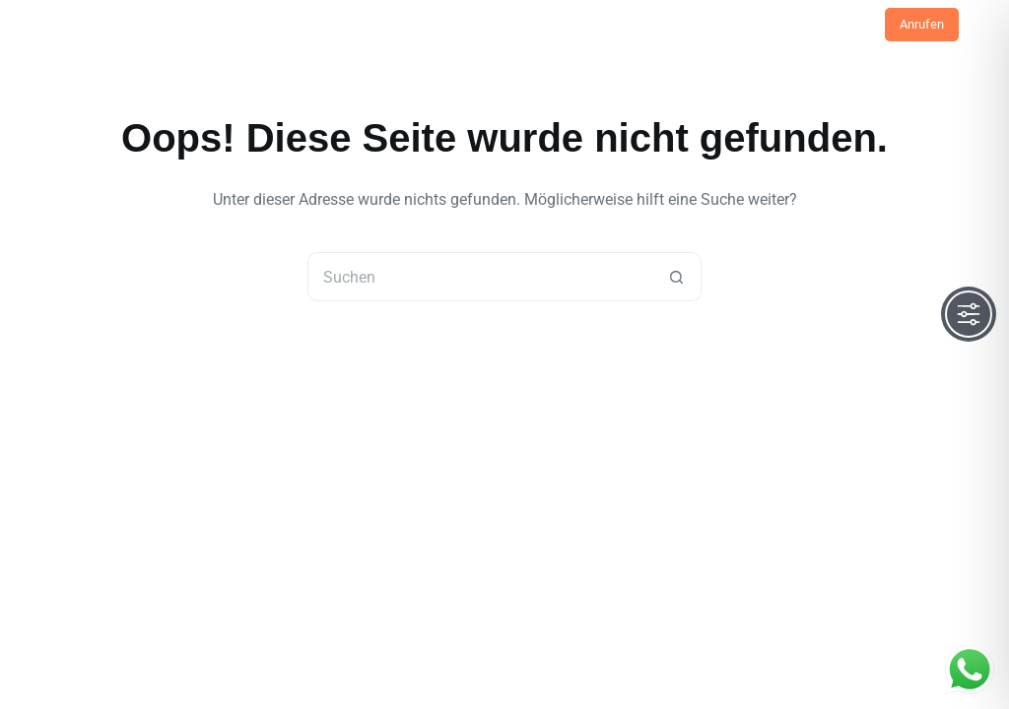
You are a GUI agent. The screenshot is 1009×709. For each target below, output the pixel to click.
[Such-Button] (677, 276)
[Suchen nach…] (479, 276)
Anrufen (922, 24)
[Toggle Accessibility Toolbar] (968, 314)
